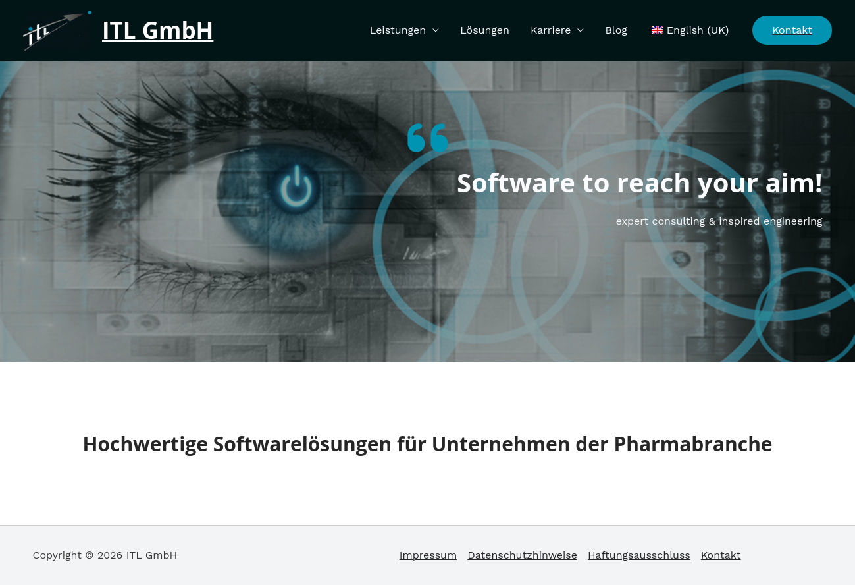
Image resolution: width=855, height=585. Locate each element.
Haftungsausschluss (639, 555)
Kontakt (721, 555)
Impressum (428, 555)
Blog (616, 30)
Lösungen (484, 30)
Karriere (551, 30)
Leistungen (398, 30)
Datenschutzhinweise (522, 555)
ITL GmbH (157, 29)
